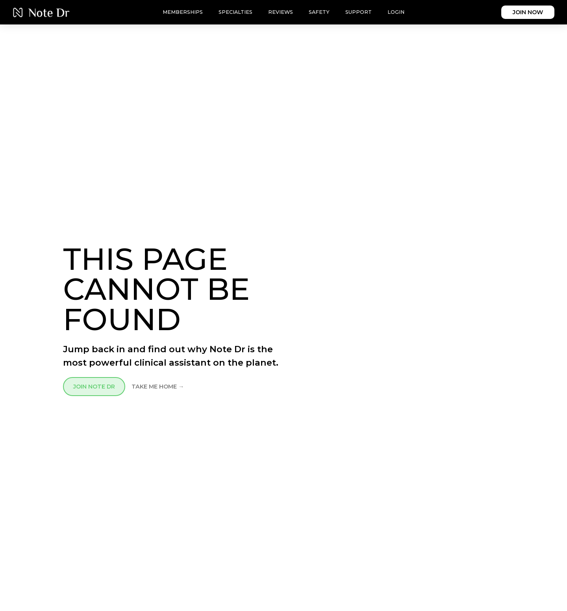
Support (358, 12)
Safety (319, 12)
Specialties (235, 12)
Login (395, 12)
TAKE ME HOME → (158, 386)
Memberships (183, 12)
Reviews (280, 12)
